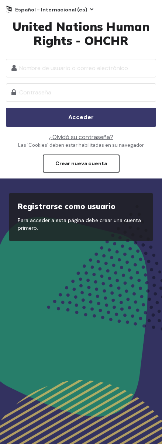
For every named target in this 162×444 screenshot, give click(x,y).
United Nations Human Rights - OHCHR (81, 33)
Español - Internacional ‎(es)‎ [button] (52, 9)
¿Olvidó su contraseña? (81, 137)
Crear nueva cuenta (81, 163)
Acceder (81, 117)
